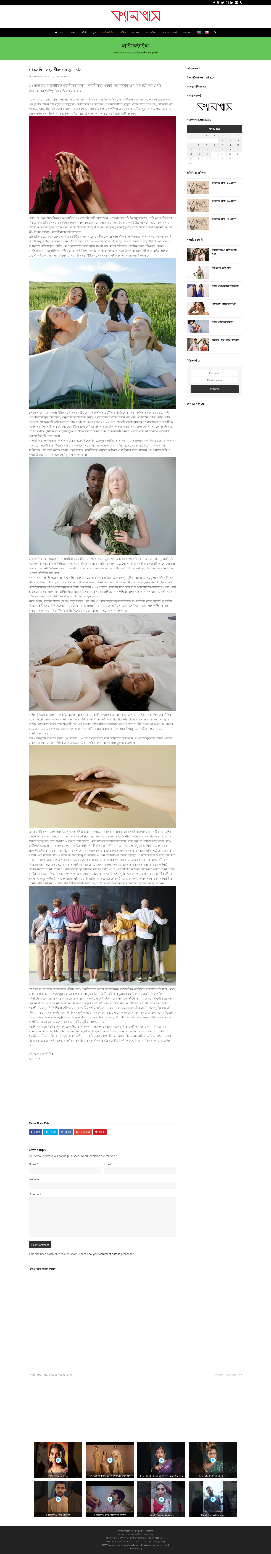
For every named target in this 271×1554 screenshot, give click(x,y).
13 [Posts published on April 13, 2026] (207, 150)
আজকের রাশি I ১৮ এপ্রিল (224, 219)
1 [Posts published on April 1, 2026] (222, 140)
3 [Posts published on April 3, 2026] (238, 140)
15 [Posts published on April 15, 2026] (222, 150)
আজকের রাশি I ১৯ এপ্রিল (224, 201)
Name (33, 1164)
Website (34, 1179)
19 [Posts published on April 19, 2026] (199, 154)
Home (115, 52)
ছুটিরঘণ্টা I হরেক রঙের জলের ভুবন (50, 1374)
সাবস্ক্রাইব (214, 389)
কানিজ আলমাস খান (144, 1534)
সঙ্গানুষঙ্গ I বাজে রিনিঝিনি (224, 304)
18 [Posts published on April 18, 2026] (191, 154)
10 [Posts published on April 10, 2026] (238, 145)
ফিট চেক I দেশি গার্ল (221, 268)
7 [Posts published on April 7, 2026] (214, 145)
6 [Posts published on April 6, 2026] (206, 145)
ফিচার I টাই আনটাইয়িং (223, 322)
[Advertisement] (102, 1089)
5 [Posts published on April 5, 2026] (198, 145)
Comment (35, 1194)
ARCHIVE (125, 52)
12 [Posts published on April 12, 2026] (199, 150)
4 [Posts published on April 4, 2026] (190, 145)
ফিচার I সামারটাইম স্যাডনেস (225, 286)
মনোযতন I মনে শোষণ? (227, 1374)
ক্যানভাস (149, 1531)
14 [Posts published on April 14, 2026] (214, 150)
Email (108, 1164)
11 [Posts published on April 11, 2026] (191, 150)
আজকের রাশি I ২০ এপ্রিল (224, 183)
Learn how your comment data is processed (106, 1254)
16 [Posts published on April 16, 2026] (230, 150)
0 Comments (63, 76)
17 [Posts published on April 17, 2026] (238, 150)
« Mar (190, 163)
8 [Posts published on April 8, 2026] (222, 145)
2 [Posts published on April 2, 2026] (230, 140)
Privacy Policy (135, 1548)
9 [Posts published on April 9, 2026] (230, 145)
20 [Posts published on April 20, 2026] (207, 154)
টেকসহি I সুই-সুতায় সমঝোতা (225, 340)
